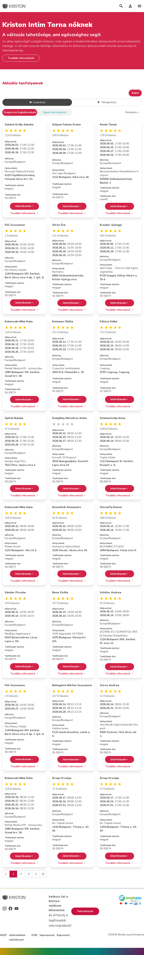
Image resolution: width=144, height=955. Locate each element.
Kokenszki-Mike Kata (19, 321)
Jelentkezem (24, 206)
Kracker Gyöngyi (111, 225)
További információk (21, 58)
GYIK (34, 935)
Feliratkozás (85, 911)
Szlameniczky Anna (112, 418)
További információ (24, 213)
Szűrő (135, 93)
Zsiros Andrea (109, 685)
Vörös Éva (58, 225)
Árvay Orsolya (61, 778)
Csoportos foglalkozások (19, 112)
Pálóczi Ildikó (108, 321)
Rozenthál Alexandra (66, 507)
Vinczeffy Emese (111, 507)
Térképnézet (106, 102)
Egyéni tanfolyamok (54, 112)
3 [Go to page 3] (28, 874)
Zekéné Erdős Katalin (19, 124)
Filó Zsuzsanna (15, 225)
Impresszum (47, 935)
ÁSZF (3, 935)
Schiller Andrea (110, 592)
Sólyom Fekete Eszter (66, 124)
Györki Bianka (14, 418)
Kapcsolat (63, 935)
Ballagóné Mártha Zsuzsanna (72, 685)
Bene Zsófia (60, 592)
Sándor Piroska (15, 592)
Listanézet (37, 102)
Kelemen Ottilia (62, 321)
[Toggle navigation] (139, 6)
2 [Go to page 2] (21, 874)
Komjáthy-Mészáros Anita (69, 418)
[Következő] (36, 874)
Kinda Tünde (108, 124)
